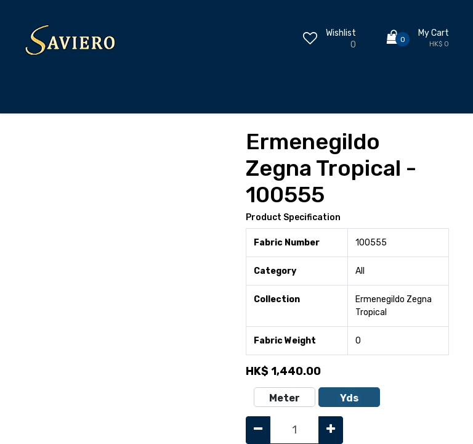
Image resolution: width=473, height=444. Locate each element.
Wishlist (341, 33)
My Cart (433, 33)
